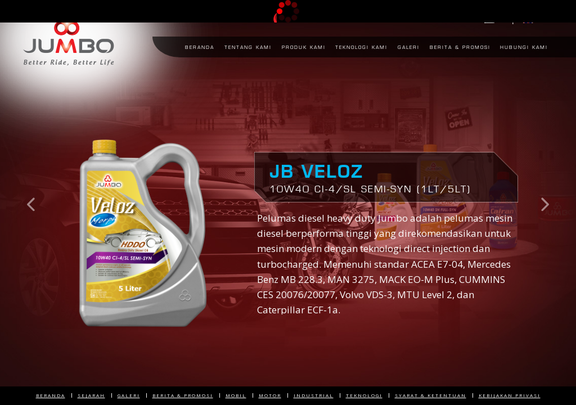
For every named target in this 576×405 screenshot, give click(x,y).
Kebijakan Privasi (510, 395)
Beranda (50, 395)
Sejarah (91, 395)
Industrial (314, 395)
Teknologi (364, 395)
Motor (270, 395)
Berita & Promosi (182, 395)
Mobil (236, 395)
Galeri (129, 395)
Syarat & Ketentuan (430, 395)
